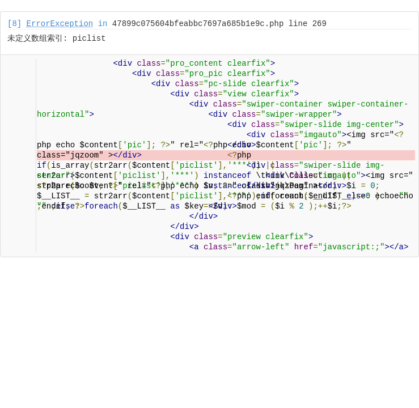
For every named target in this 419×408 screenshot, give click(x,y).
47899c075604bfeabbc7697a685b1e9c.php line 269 (219, 23)
